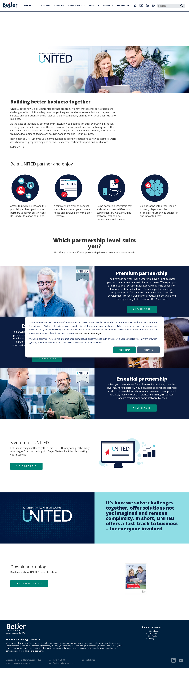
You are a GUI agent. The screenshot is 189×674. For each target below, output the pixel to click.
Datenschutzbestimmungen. (88, 333)
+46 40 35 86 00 (58, 666)
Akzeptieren (124, 349)
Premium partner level (58, 23)
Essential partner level (20, 23)
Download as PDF (29, 589)
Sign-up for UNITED (77, 23)
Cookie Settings (88, 666)
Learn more (142, 315)
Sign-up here (26, 472)
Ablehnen (148, 349)
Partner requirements (97, 23)
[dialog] (94, 336)
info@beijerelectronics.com (63, 669)
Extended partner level (39, 23)
